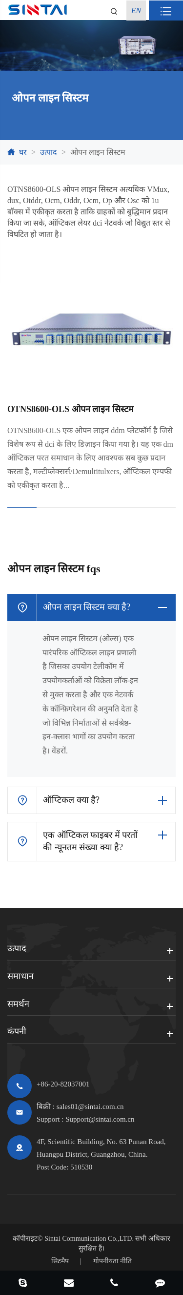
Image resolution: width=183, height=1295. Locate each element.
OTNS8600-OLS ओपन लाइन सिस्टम (70, 409)
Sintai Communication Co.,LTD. (89, 1238)
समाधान (20, 976)
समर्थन (18, 1004)
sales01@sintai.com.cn (90, 1106)
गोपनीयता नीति (112, 1261)
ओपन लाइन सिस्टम (97, 152)
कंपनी (16, 1031)
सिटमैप (60, 1261)
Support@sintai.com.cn (99, 1119)
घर (23, 152)
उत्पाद (48, 152)
